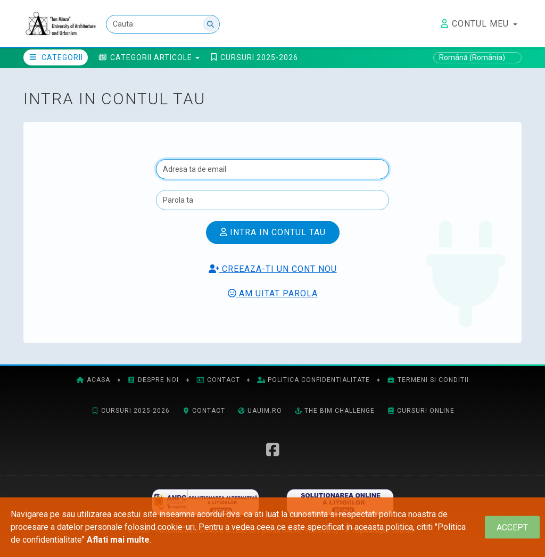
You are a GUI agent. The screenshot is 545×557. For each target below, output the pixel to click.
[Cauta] (163, 24)
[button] (149, 57)
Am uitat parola (273, 293)
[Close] (512, 527)
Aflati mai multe (118, 540)
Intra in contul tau (273, 232)
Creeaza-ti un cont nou (273, 269)
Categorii (55, 57)
